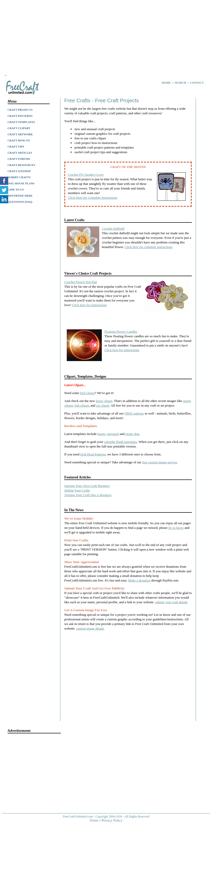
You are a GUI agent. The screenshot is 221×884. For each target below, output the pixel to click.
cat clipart (102, 405)
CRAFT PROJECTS (20, 109)
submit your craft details (171, 602)
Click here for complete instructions (149, 247)
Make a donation (139, 580)
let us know (176, 528)
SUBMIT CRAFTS (19, 177)
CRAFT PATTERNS (20, 115)
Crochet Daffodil (113, 228)
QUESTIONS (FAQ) (20, 201)
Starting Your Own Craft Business (86, 486)
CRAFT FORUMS (19, 158)
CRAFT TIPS (16, 146)
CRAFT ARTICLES (20, 152)
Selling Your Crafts (77, 490)
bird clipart (87, 393)
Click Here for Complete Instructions (92, 197)
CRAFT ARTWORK (20, 134)
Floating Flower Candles (120, 331)
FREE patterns (134, 413)
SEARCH (180, 82)
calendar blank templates (120, 442)
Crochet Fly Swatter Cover (86, 174)
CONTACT (197, 82)
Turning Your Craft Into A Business (87, 495)
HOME (166, 82)
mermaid (113, 434)
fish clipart (81, 405)
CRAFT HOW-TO (19, 140)
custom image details (90, 628)
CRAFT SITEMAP (19, 171)
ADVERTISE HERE (20, 195)
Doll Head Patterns (93, 454)
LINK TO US (16, 189)
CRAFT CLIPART (19, 128)
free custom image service (159, 462)
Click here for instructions (89, 305)
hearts (101, 434)
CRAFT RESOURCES (21, 164)
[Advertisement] (97, 38)
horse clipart (104, 401)
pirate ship (132, 434)
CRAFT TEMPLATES (21, 122)
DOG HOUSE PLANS (21, 183)
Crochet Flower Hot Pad (80, 282)
